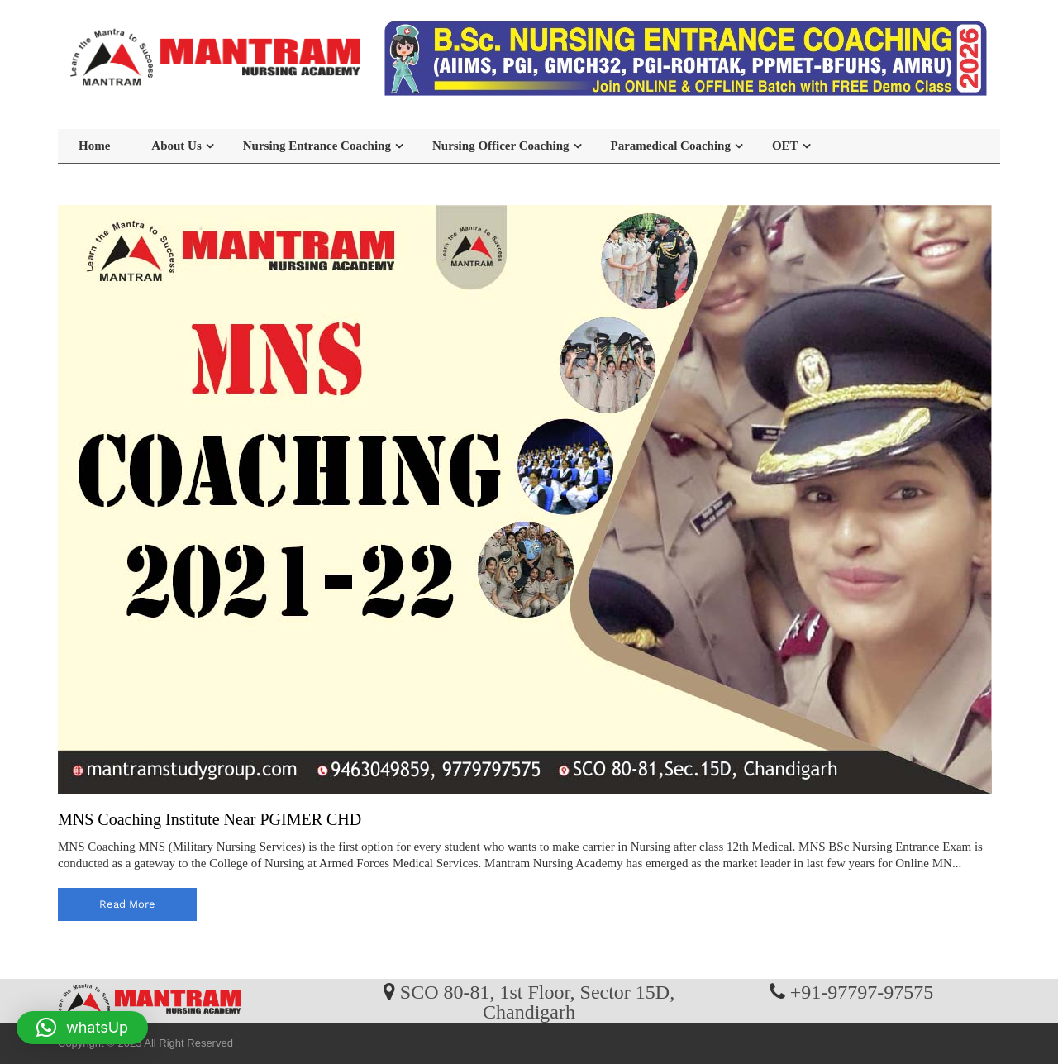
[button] (82, 1027)
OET (785, 145)
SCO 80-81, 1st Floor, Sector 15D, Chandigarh (537, 1001)
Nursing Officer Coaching (501, 145)
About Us (176, 145)
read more (127, 904)
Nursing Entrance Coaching (317, 145)
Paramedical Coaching (671, 145)
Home (94, 145)
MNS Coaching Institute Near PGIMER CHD (209, 819)
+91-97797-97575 (862, 991)
